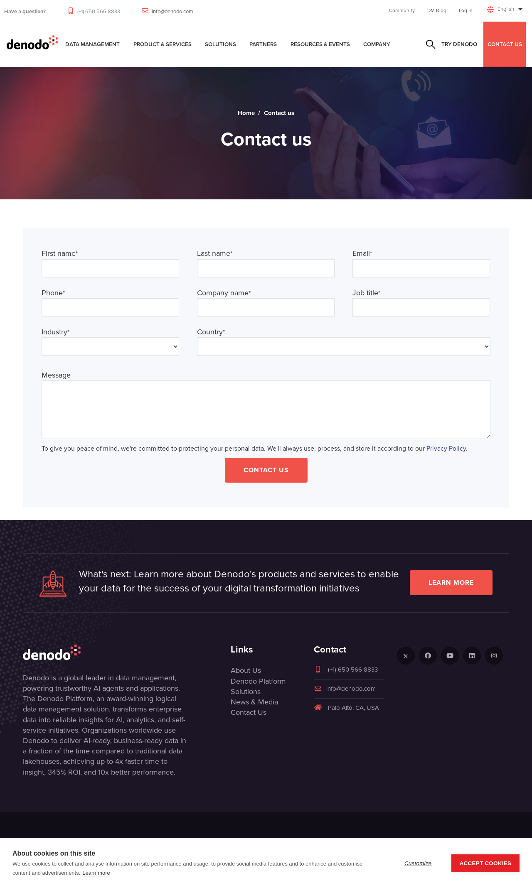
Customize (418, 863)
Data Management (92, 44)
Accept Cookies (485, 863)
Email (362, 253)
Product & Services (162, 44)
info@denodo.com (172, 11)
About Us (246, 670)
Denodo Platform (258, 681)
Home (246, 113)
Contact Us (266, 470)
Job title (366, 293)
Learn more (451, 582)
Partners (263, 44)
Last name (214, 253)
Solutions (220, 44)
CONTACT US (505, 44)
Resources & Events (320, 44)
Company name (224, 293)
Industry (55, 332)
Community (402, 10)
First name (60, 253)
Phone (53, 293)
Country (211, 332)
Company (376, 44)
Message (56, 375)
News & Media (254, 702)
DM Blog (436, 10)
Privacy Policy (446, 448)
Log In (466, 10)
